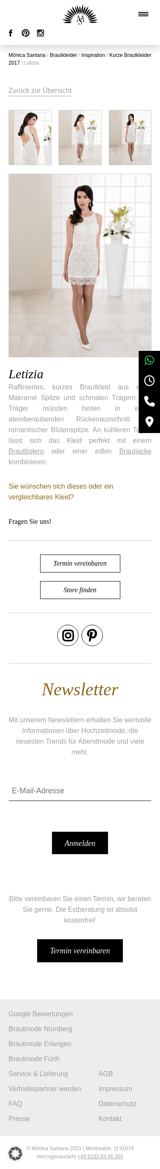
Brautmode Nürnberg (40, 1029)
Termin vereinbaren (80, 563)
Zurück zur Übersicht (40, 90)
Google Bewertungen (41, 1014)
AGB (106, 1073)
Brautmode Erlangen (40, 1043)
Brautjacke (135, 451)
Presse (19, 1118)
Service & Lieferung (38, 1073)
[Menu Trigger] (143, 14)
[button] (15, 1153)
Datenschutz (118, 1103)
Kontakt (110, 1118)
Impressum (115, 1088)
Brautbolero (26, 451)
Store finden (80, 589)
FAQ (15, 1103)
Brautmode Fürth (34, 1058)
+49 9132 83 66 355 (100, 1157)
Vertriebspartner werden (45, 1088)
